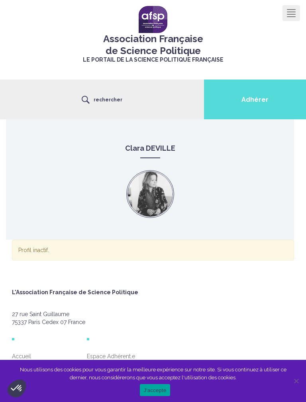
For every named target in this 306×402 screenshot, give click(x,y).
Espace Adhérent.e (111, 356)
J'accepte (155, 390)
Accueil (21, 356)
